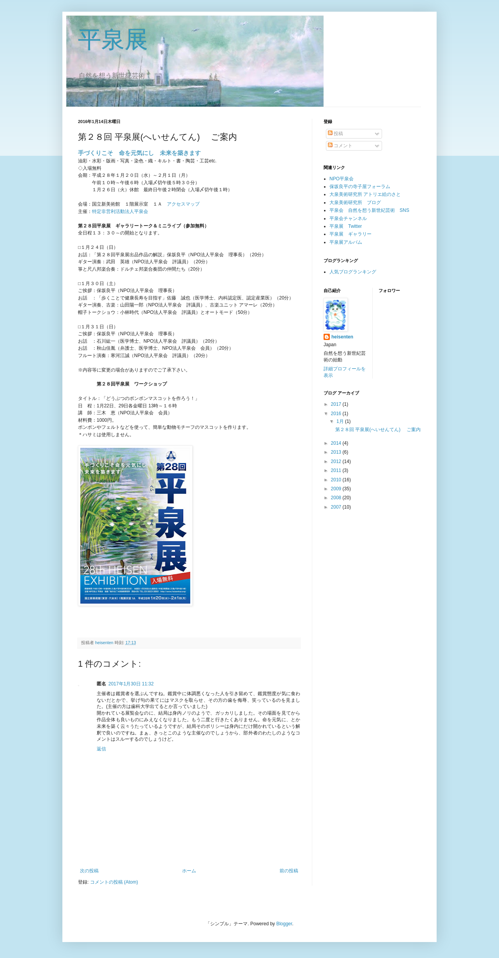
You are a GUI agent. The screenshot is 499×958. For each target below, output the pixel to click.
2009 (337, 488)
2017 (337, 404)
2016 (337, 413)
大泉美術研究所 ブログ (355, 202)
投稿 (335, 133)
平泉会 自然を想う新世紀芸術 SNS (369, 210)
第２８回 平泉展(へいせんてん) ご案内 (378, 429)
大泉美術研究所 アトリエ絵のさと (365, 194)
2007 (337, 507)
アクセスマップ (183, 204)
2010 (337, 480)
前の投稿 (289, 870)
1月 (340, 421)
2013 (337, 452)
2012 (337, 461)
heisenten (342, 337)
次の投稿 (89, 870)
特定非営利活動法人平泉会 (120, 211)
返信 (101, 749)
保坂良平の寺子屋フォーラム (359, 186)
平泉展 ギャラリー (350, 234)
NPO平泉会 (341, 178)
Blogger (284, 923)
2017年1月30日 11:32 (131, 684)
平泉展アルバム (345, 242)
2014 (337, 443)
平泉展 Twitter (345, 226)
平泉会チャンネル (348, 218)
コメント (340, 145)
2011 (337, 470)
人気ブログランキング (352, 272)
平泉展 (113, 39)
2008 (337, 497)
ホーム (189, 870)
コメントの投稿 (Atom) (114, 882)
